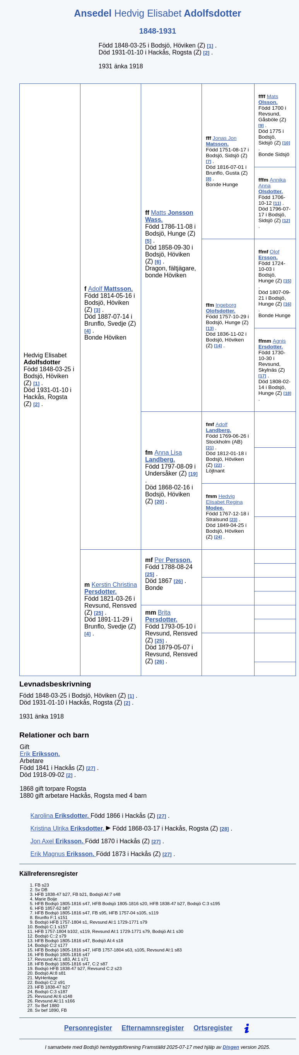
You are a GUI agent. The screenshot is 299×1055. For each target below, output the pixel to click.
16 (287, 304)
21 (209, 447)
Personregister (88, 1028)
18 (287, 393)
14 (217, 345)
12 (286, 220)
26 (178, 581)
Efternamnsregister (152, 1028)
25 (98, 613)
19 (193, 474)
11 (277, 203)
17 (262, 376)
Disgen (231, 1047)
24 (217, 537)
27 (91, 768)
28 (224, 829)
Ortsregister (212, 1028)
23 (233, 519)
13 (209, 328)
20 (159, 502)
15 (287, 281)
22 (217, 465)
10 (286, 143)
